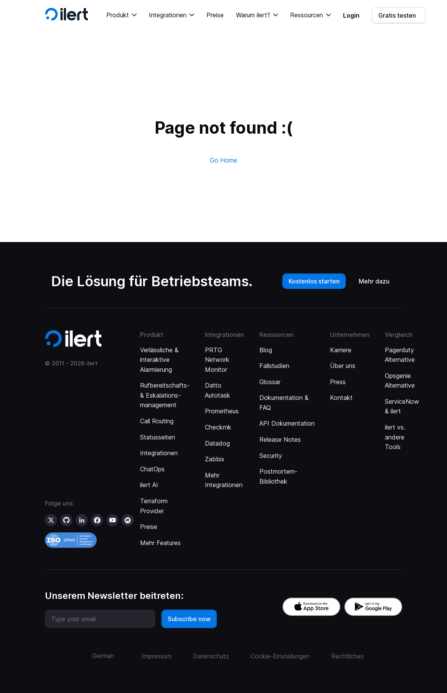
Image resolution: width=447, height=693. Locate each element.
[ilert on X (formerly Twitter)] (51, 520)
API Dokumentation (287, 423)
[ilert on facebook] (97, 520)
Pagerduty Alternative (400, 355)
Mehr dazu (374, 281)
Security (270, 455)
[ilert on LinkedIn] (82, 520)
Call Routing (156, 421)
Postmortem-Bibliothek (278, 476)
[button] (121, 15)
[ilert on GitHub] (66, 520)
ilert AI (149, 485)
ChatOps (152, 469)
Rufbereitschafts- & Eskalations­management (165, 395)
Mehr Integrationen (223, 480)
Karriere (340, 350)
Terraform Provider (154, 506)
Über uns (342, 366)
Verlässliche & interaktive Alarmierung (159, 359)
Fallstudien (274, 366)
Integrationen (159, 453)
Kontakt (341, 397)
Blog (265, 350)
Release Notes (280, 439)
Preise (215, 15)
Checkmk (218, 427)
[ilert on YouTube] (112, 520)
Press (338, 382)
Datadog (217, 443)
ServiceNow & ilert (402, 406)
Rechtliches (347, 656)
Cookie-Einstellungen (280, 656)
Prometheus (222, 411)
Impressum (157, 656)
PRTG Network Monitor (217, 359)
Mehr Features (160, 543)
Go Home (223, 160)
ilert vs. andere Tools (395, 437)
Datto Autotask (217, 390)
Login (351, 15)
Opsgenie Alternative (400, 381)
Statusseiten (157, 437)
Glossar (269, 382)
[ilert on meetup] (128, 520)
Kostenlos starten (314, 281)
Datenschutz (211, 656)
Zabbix (214, 459)
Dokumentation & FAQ (283, 402)
